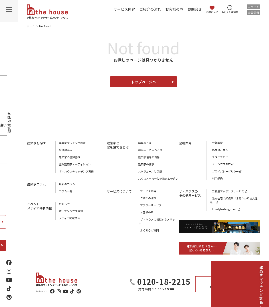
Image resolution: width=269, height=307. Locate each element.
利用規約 (215, 178)
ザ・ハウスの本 (219, 164)
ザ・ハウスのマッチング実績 (76, 171)
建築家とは (145, 143)
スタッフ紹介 (218, 157)
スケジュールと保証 (150, 171)
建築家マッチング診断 (261, 277)
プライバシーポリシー (223, 171)
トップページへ (143, 81)
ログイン (253, 7)
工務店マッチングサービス (226, 191)
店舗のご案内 (218, 150)
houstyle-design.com (222, 209)
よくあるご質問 (147, 227)
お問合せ (195, 9)
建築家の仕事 (146, 164)
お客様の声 (174, 9)
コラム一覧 (65, 191)
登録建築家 (65, 150)
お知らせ (64, 204)
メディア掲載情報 (69, 218)
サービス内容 (124, 9)
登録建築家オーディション (75, 164)
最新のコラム (67, 184)
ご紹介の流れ (150, 9)
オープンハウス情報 (71, 211)
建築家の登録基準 (69, 157)
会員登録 (253, 12)
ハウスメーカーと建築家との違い (158, 178)
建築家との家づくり (150, 150)
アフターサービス (149, 205)
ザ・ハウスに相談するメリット (157, 219)
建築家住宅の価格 (149, 157)
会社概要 (215, 143)
